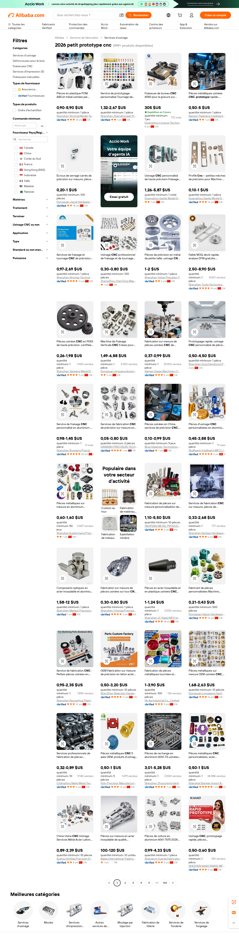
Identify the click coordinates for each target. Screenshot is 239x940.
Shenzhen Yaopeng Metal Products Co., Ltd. (75, 371)
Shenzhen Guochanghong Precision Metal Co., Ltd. (207, 364)
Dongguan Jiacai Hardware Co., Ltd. (75, 201)
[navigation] (30, 460)
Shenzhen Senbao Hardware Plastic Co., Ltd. (207, 533)
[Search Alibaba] (86, 15)
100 (165, 882)
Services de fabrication (84, 37)
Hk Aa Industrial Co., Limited (162, 700)
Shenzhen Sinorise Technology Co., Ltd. (75, 277)
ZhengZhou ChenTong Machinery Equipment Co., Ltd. (119, 281)
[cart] (181, 15)
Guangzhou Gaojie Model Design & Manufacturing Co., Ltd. (163, 198)
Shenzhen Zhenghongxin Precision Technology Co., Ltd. (119, 116)
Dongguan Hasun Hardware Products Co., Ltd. (207, 614)
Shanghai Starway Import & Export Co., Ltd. (207, 783)
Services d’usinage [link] (116, 37)
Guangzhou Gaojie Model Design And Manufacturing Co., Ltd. (207, 198)
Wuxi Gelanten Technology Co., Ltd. (163, 446)
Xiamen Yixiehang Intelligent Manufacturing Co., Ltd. (207, 116)
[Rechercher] (138, 15)
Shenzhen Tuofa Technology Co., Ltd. (207, 284)
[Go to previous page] (109, 882)
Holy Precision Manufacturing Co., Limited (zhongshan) (119, 783)
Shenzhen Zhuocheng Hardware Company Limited (163, 783)
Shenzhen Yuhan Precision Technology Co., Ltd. (163, 277)
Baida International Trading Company (119, 858)
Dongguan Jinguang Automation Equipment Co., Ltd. (119, 371)
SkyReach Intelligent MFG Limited (207, 450)
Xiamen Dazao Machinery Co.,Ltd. (163, 371)
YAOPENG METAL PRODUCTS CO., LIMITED (163, 525)
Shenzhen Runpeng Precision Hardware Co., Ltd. (75, 450)
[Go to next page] (172, 882)
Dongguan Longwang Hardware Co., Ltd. (207, 693)
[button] (121, 15)
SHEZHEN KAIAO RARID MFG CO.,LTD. (207, 865)
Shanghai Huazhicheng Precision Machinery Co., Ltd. (75, 533)
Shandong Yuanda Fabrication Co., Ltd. (163, 858)
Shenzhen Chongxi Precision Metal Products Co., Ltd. (119, 610)
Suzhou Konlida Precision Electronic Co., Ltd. (75, 858)
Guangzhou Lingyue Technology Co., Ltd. (163, 122)
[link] (234, 902)
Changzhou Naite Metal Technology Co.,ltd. (75, 783)
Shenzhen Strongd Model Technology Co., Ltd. (75, 116)
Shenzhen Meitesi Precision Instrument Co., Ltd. (75, 610)
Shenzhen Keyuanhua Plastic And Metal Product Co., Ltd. (75, 700)
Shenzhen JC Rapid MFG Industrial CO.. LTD (163, 617)
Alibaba (59, 37)
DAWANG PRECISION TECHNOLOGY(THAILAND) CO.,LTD (119, 446)
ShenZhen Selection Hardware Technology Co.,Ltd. (119, 693)
